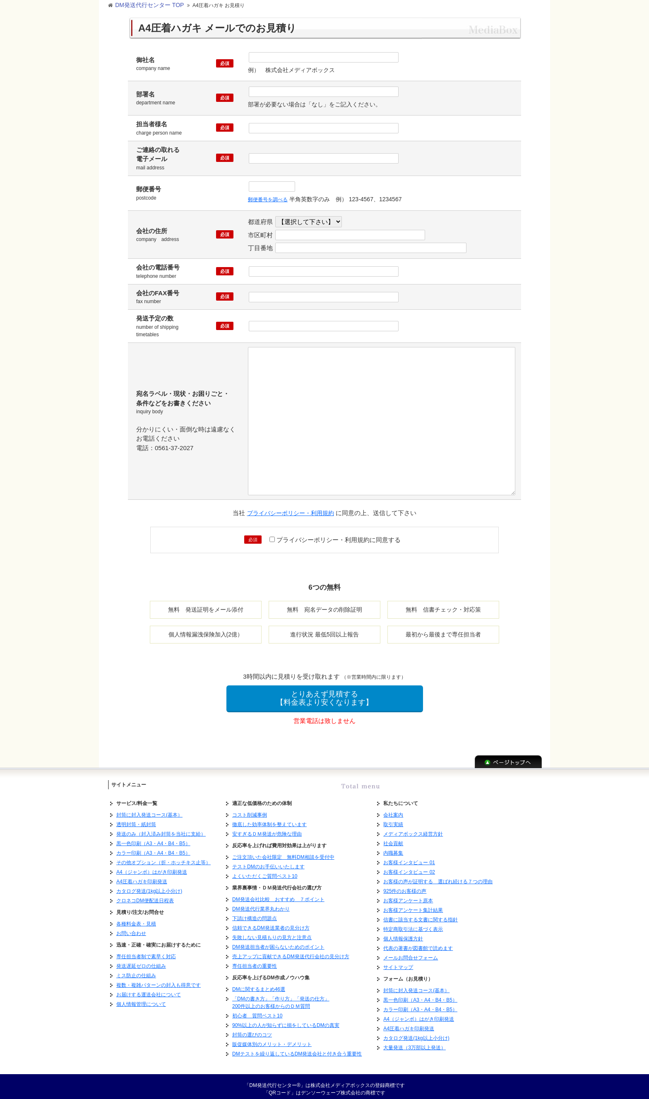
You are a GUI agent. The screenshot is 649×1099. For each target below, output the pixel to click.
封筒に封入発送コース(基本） (149, 810)
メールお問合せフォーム (410, 953)
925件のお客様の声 (404, 886)
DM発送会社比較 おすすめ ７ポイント (278, 894)
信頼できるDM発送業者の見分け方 (271, 923)
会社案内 (393, 810)
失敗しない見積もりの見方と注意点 (272, 932)
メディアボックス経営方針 (413, 829)
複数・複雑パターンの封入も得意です (158, 980)
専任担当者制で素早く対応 (146, 951)
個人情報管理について (141, 999)
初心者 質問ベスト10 (257, 1011)
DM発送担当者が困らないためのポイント (278, 942)
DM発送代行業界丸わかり (261, 904)
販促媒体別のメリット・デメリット (272, 1039)
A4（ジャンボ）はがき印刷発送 (151, 867)
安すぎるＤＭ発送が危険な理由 (267, 829)
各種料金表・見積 (136, 919)
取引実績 (393, 819)
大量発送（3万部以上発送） (414, 1043)
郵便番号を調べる (271, 196)
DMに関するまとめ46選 (258, 984)
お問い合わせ (131, 928)
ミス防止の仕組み (136, 971)
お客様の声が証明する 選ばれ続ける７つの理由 (438, 877)
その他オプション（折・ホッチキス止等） (163, 857)
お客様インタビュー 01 (409, 857)
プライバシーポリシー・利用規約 (290, 508)
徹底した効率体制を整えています (269, 819)
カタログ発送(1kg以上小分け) (149, 886)
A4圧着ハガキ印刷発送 (141, 877)
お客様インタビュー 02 (409, 867)
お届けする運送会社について (148, 990)
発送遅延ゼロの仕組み (141, 961)
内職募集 (393, 848)
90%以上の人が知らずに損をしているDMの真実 (285, 1020)
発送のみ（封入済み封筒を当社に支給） (161, 829)
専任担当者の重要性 (254, 961)
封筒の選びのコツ (252, 1030)
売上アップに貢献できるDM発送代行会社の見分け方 (290, 951)
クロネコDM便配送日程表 (145, 896)
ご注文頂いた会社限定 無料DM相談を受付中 (283, 852)
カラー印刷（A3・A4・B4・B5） (153, 848)
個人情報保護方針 (403, 934)
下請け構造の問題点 (254, 913)
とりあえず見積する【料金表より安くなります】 (324, 693)
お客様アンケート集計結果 (413, 905)
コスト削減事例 (249, 810)
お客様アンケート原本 (408, 896)
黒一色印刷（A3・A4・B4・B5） (153, 838)
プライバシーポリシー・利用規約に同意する (335, 535)
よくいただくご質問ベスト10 (264, 871)
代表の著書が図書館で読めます (418, 943)
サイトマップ (398, 962)
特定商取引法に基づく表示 (413, 924)
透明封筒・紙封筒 (136, 819)
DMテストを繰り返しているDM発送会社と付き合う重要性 (297, 1049)
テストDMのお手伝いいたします (268, 862)
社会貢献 (393, 838)
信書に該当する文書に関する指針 (420, 915)
